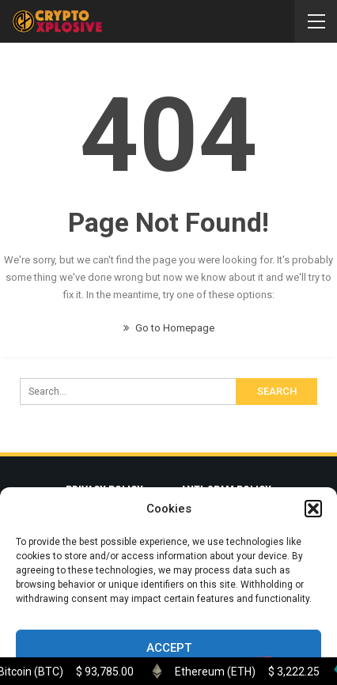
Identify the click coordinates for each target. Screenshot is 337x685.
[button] (313, 509)
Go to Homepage (168, 328)
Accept (168, 648)
